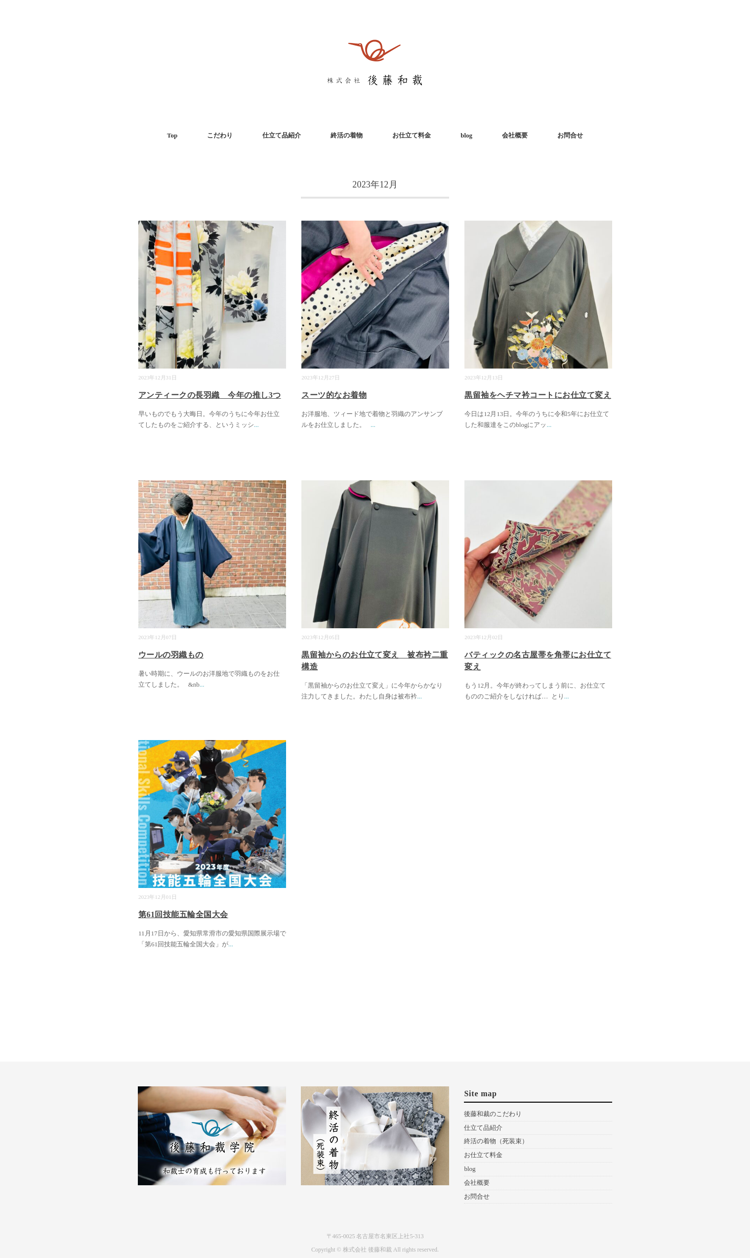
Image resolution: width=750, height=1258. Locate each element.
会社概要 (515, 135)
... (256, 424)
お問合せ (570, 135)
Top (172, 135)
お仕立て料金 (411, 135)
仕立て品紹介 (281, 135)
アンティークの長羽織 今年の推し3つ (209, 395)
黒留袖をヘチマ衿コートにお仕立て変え (537, 395)
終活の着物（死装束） (496, 1141)
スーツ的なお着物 (334, 395)
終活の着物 (347, 135)
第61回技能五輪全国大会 (183, 914)
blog (466, 135)
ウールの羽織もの (171, 655)
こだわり (220, 135)
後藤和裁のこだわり (493, 1114)
